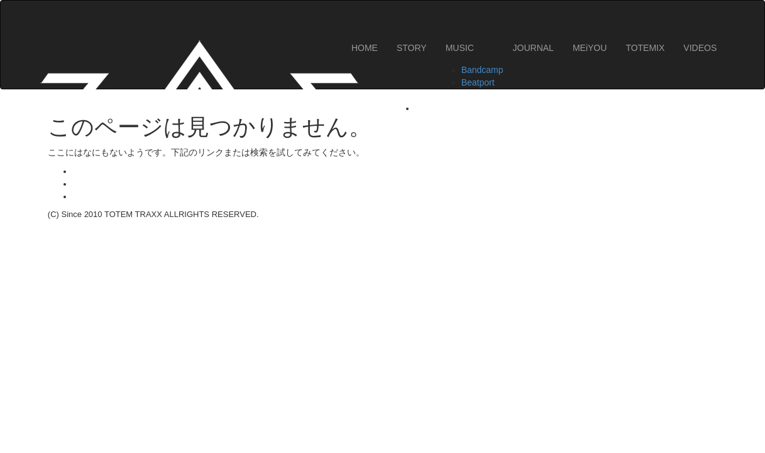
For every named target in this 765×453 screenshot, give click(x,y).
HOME (364, 48)
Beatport (478, 82)
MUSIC (460, 48)
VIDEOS (700, 48)
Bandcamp (482, 70)
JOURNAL (533, 48)
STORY (412, 48)
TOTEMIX (644, 48)
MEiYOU (590, 48)
